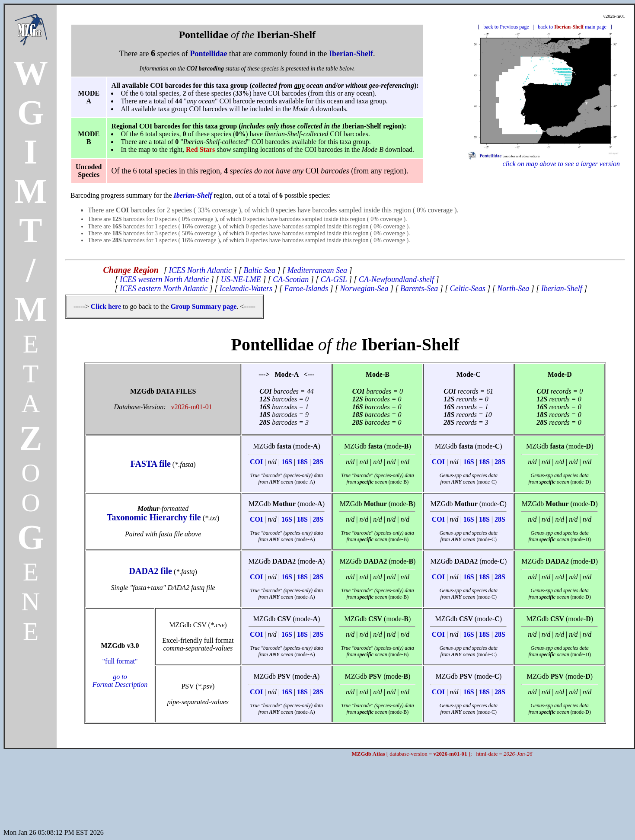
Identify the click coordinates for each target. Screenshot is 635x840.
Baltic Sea (259, 270)
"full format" (120, 672)
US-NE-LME (241, 279)
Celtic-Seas (467, 288)
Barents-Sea (419, 288)
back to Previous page (506, 27)
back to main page (572, 27)
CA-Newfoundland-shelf (396, 279)
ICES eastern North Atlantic (163, 288)
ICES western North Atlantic (164, 279)
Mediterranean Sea (317, 270)
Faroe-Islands (306, 288)
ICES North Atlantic (200, 270)
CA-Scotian (291, 279)
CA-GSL (334, 279)
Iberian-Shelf (561, 288)
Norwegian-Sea (364, 288)
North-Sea (513, 288)
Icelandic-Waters (246, 288)
